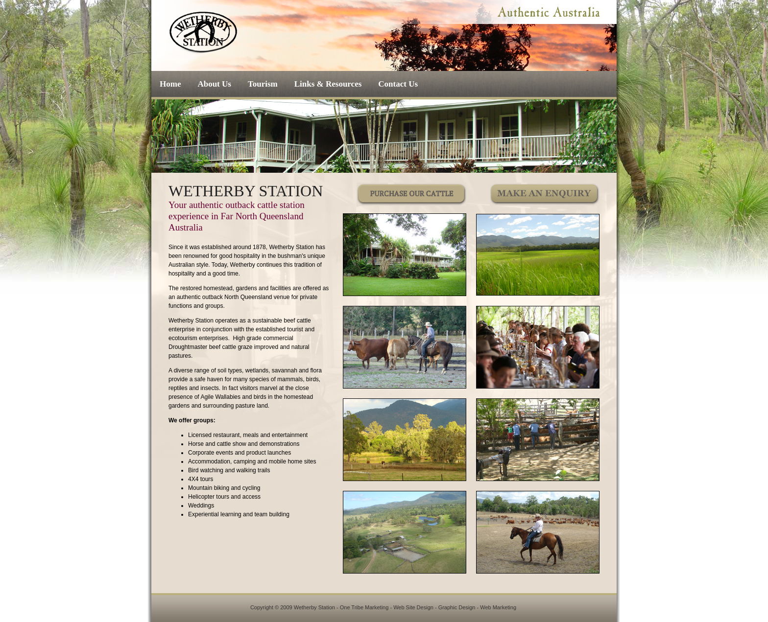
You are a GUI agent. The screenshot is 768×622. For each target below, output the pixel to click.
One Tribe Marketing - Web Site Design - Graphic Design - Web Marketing (428, 607)
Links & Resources (328, 84)
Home (170, 84)
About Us (214, 84)
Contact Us (398, 84)
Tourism (263, 84)
